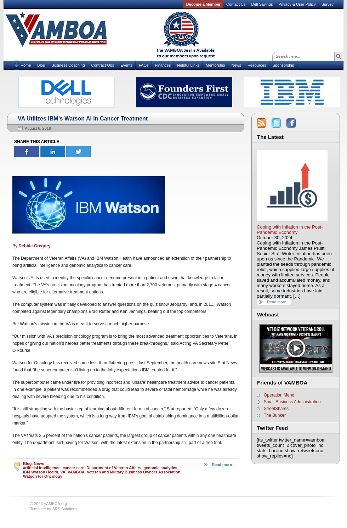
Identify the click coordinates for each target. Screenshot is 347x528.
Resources (257, 65)
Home (26, 65)
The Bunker (275, 415)
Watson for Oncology (42, 476)
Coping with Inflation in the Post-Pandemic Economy (290, 229)
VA (62, 472)
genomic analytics (160, 468)
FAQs (144, 65)
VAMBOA (76, 472)
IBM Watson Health (40, 472)
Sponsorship (283, 65)
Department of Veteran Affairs (113, 468)
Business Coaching (68, 65)
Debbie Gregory (34, 245)
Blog (41, 65)
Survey (328, 4)
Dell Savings (262, 4)
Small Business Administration (292, 401)
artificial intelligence (42, 468)
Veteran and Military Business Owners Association (133, 472)
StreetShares (276, 408)
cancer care (73, 468)
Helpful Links (188, 65)
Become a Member (203, 4)
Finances (163, 65)
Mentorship (215, 65)
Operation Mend (279, 395)
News (236, 65)
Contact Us (235, 4)
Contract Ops (102, 65)
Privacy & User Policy (297, 4)
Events (126, 65)
